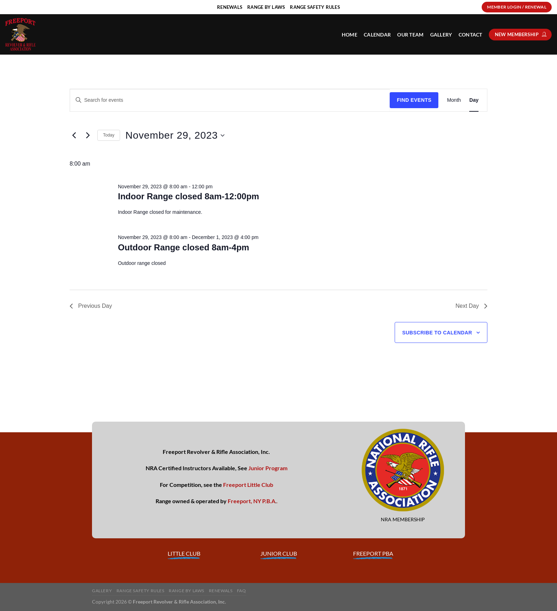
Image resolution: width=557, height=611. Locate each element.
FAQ (241, 590)
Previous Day (91, 306)
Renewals (221, 590)
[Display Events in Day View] (473, 100)
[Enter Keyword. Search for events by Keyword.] (230, 100)
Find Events (414, 100)
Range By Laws (186, 590)
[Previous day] (74, 135)
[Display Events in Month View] (454, 100)
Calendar (377, 35)
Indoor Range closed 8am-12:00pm (188, 196)
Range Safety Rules (140, 590)
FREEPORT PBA (373, 553)
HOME (349, 35)
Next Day (471, 306)
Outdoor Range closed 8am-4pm (183, 247)
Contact (470, 35)
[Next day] (87, 135)
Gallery (441, 35)
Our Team (410, 35)
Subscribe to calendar (437, 332)
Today (108, 135)
